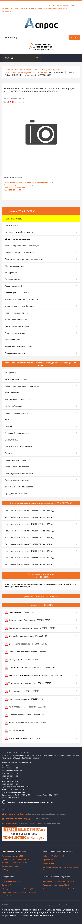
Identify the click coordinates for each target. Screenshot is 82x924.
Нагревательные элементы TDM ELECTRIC (26, 723)
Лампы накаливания (10, 866)
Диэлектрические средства (17, 479)
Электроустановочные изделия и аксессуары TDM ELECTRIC (34, 676)
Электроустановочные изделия (19, 473)
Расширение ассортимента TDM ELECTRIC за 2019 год (29, 557)
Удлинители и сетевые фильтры (19, 306)
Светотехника (11, 225)
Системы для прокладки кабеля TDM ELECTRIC (28, 652)
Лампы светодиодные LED (12, 856)
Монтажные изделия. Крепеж (18, 399)
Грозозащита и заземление (17, 292)
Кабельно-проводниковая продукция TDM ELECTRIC (30, 668)
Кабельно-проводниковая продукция (22, 245)
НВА (7, 419)
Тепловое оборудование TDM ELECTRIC (25, 715)
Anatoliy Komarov (66, 905)
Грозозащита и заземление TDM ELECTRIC (26, 644)
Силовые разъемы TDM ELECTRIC (22, 691)
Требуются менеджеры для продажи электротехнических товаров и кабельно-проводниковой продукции (40, 585)
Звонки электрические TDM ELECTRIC (24, 699)
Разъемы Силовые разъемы (17, 432)
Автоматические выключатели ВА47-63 (59, 889)
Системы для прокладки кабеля (19, 252)
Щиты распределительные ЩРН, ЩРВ (17, 889)
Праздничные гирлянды (16, 493)
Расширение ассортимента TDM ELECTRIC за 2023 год (29, 530)
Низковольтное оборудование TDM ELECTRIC (27, 620)
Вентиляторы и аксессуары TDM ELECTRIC (25, 707)
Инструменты (54, 69)
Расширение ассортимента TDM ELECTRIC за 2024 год (29, 523)
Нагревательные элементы (17, 312)
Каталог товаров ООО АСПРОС (30, 69)
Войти (73, 5)
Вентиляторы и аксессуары (17, 326)
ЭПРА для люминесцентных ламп (15, 870)
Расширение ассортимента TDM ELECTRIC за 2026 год (29, 510)
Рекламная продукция (15, 353)
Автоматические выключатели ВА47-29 (59, 881)
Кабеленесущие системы (16, 379)
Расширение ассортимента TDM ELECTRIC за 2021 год (29, 544)
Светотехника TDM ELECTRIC (20, 613)
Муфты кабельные (13, 406)
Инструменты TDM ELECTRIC (19, 731)
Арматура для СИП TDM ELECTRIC (22, 660)
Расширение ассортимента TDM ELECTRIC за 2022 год (29, 537)
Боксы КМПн (7, 885)
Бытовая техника (12, 339)
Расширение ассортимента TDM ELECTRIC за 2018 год (29, 564)
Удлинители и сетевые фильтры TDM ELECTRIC (28, 683)
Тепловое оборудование (16, 319)
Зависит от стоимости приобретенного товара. (34, 814)
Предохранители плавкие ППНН (56, 885)
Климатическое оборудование (19, 346)
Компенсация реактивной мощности (21, 299)
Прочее (8, 426)
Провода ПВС (48, 859)
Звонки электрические (15, 333)
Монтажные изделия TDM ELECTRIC (23, 739)
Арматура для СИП (13, 285)
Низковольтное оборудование (19, 232)
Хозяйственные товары (15, 459)
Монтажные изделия (14, 265)
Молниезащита (12, 392)
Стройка (8, 453)
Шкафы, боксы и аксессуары (17, 238)
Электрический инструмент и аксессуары (25, 72)
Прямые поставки (25, 818)
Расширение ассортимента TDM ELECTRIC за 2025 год (29, 517)
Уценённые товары (13, 218)
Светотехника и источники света (19, 446)
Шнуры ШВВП (48, 863)
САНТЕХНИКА (11, 439)
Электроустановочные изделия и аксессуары (25, 259)
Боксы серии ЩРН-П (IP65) (12, 881)
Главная (9, 69)
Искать (74, 37)
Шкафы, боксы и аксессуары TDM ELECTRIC (26, 636)
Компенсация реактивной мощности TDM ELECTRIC (30, 628)
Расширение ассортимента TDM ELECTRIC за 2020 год (29, 550)
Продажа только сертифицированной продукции (31, 823)
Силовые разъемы (13, 279)
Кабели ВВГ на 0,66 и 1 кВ (53, 856)
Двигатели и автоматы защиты (19, 486)
